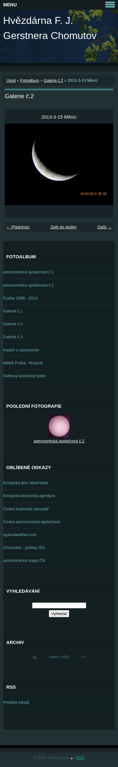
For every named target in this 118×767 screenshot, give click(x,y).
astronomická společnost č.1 (28, 272)
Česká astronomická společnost (31, 521)
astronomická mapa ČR (24, 560)
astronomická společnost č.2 (28, 285)
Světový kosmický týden (24, 375)
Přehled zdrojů (16, 702)
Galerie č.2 (53, 80)
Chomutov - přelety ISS (24, 547)
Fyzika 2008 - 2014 (20, 298)
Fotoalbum (29, 80)
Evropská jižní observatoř (25, 482)
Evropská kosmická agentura (29, 495)
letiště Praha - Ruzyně (23, 363)
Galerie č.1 (13, 311)
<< (35, 657)
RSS (80, 757)
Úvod (11, 80)
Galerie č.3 (13, 336)
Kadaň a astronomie (21, 350)
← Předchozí (18, 227)
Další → (104, 227)
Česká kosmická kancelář (26, 509)
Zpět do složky (63, 227)
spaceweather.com (20, 534)
